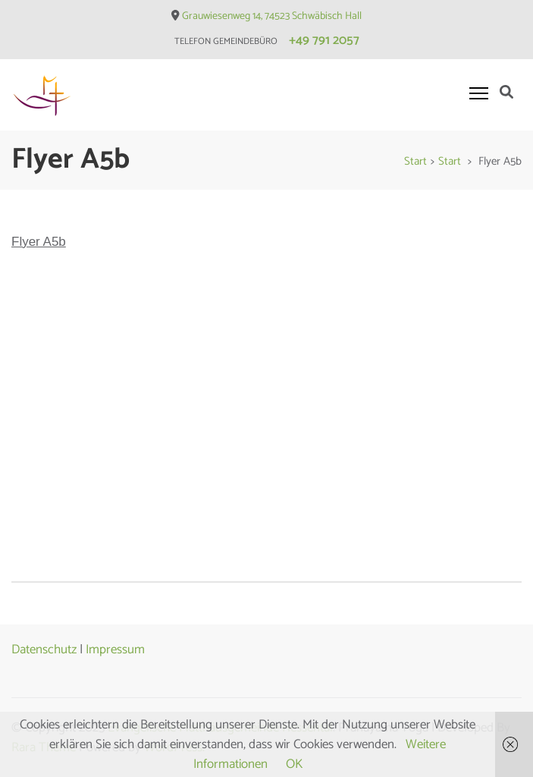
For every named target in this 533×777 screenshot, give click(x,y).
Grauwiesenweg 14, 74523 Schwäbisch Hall (272, 16)
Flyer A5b (38, 241)
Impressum (115, 649)
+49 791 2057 (324, 40)
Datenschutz (44, 649)
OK (294, 764)
